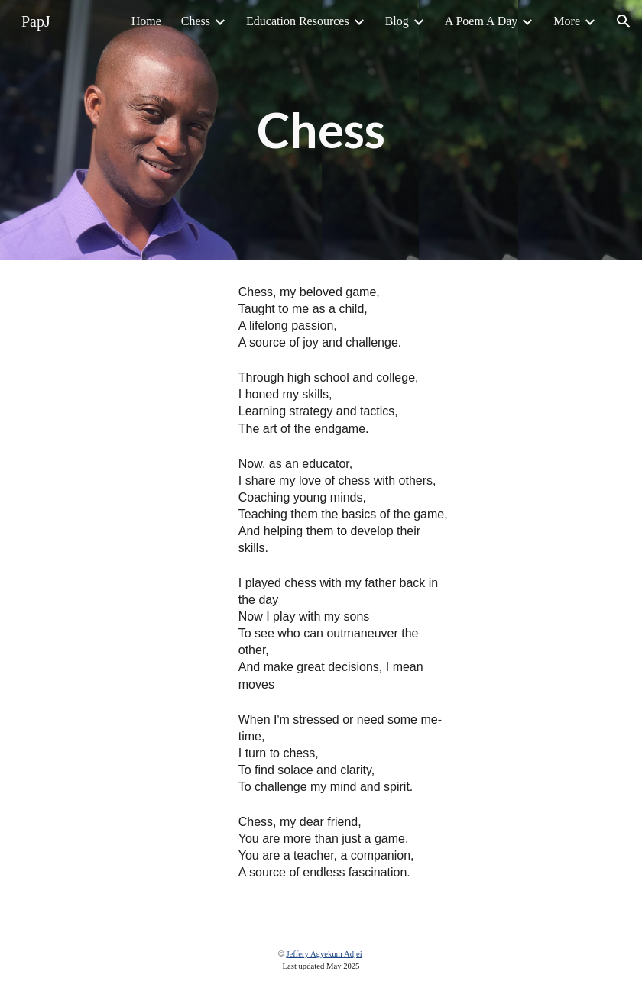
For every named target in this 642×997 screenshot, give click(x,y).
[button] (623, 21)
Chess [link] (195, 21)
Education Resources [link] (297, 21)
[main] (320, 129)
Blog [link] (397, 21)
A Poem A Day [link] (481, 21)
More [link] (566, 21)
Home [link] (146, 21)
